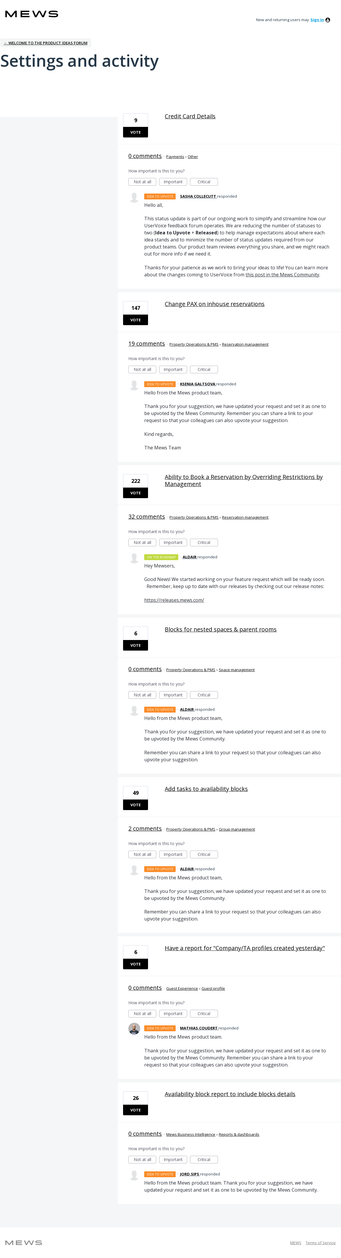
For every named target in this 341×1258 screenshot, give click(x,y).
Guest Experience (182, 988)
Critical (208, 182)
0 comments (145, 156)
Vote (135, 132)
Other (193, 156)
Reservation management (245, 344)
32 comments (146, 516)
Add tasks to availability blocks (206, 789)
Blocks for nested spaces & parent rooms (221, 629)
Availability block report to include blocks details (230, 1094)
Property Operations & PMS (194, 344)
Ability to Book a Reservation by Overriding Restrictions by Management (244, 480)
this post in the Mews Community (282, 274)
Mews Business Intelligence (190, 1134)
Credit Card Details (190, 116)
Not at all (145, 182)
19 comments (146, 343)
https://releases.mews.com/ (174, 600)
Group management (237, 829)
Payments (175, 156)
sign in (317, 19)
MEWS (295, 1242)
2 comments (145, 828)
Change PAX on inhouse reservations (215, 304)
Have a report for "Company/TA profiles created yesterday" (245, 948)
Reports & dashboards (239, 1134)
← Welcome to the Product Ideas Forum (46, 43)
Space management (237, 669)
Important (175, 182)
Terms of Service (321, 1242)
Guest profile (213, 988)
